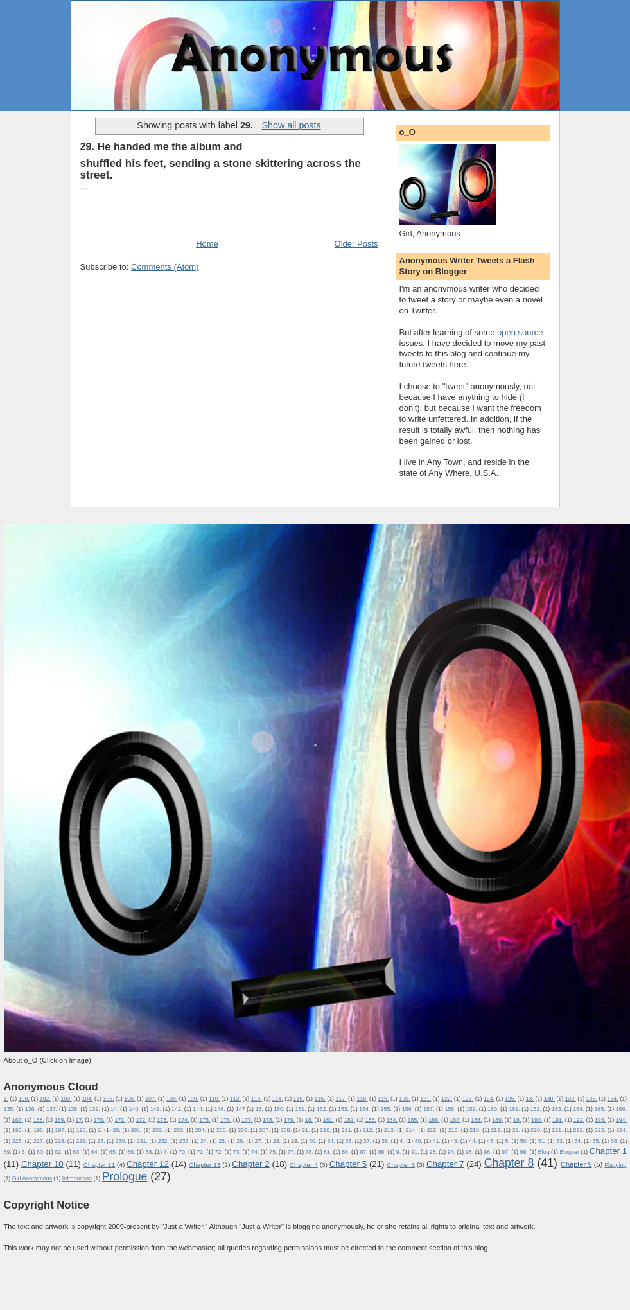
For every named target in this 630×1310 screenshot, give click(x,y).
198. (81, 1130)
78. (309, 1152)
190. (536, 1120)
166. (621, 1109)
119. (383, 1099)
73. (237, 1152)
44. (473, 1141)
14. (114, 1109)
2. (100, 1130)
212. (368, 1130)
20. (116, 1130)
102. (45, 1099)
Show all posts (290, 125)
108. (171, 1099)
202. (157, 1130)
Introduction (77, 1178)
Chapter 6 (401, 1164)
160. (492, 1109)
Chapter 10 (42, 1164)
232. (163, 1141)
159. (471, 1109)
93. (433, 1152)
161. (514, 1109)
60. (40, 1152)
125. (510, 1099)
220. (535, 1130)
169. (60, 1120)
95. (469, 1152)
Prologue (125, 1176)
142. (176, 1109)
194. (621, 1120)
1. (6, 1099)
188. (476, 1120)
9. (398, 1152)
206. (243, 1130)
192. (578, 1120)
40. (418, 1141)
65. (113, 1152)
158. (449, 1109)
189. (497, 1120)
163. (557, 1109)
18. (309, 1120)
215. (432, 1130)
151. (300, 1109)
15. (259, 1109)
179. (289, 1120)
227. (38, 1141)
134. (613, 1099)
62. (58, 1152)
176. (225, 1120)
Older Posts (356, 244)
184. (392, 1120)
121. (425, 1099)
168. (38, 1120)
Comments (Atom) (164, 267)
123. (467, 1099)
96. (487, 1152)
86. (345, 1152)
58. (614, 1141)
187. (455, 1120)
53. (560, 1141)
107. (150, 1099)
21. (306, 1130)
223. (600, 1130)
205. (221, 1130)
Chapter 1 (608, 1151)
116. (320, 1099)
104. (87, 1099)
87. (363, 1152)
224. (621, 1130)
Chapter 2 (250, 1164)
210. (325, 1130)
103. (65, 1099)
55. (596, 1141)
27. (259, 1141)
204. (200, 1130)
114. (277, 1099)
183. (370, 1120)
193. (600, 1120)
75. (273, 1152)
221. (557, 1130)
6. (24, 1152)
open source (520, 332)
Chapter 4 (304, 1164)
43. (455, 1141)
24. (204, 1141)
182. (349, 1120)
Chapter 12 (148, 1164)
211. (347, 1130)
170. (99, 1120)
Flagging (616, 1165)
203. (178, 1130)
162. (535, 1109)
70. (182, 1152)
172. (141, 1120)
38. (385, 1141)
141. (155, 1109)
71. (200, 1152)
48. (490, 1141)
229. (81, 1141)
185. (412, 1120)
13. (530, 1099)
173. (162, 1120)
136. (30, 1109)
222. (578, 1130)
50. (524, 1141)
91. (415, 1152)
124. (489, 1099)
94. (451, 1152)
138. (72, 1109)
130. (549, 1099)
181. (328, 1120)
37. (367, 1141)
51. (542, 1141)
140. (133, 1109)
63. (77, 1152)
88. (382, 1152)
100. (24, 1099)
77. (291, 1152)
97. (505, 1152)
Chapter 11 (99, 1164)
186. (433, 1120)
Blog (544, 1152)
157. (428, 1109)
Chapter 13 (204, 1164)
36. (349, 1141)
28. (277, 1141)
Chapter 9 (576, 1164)
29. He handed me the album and (161, 146)
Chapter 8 (509, 1163)
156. (407, 1109)
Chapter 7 (445, 1164)
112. (235, 1099)
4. (401, 1141)
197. (60, 1130)
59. (8, 1152)
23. (101, 1141)
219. (496, 1130)
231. (142, 1141)
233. (184, 1141)
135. (9, 1109)
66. (131, 1152)
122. (446, 1099)
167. (17, 1120)
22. (516, 1130)
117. (340, 1099)
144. (198, 1109)
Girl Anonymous (32, 1178)
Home (207, 244)
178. (268, 1120)
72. (219, 1152)
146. (219, 1109)
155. (386, 1109)
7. (166, 1152)
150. (279, 1109)
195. (17, 1130)
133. (591, 1099)
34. (331, 1141)
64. (95, 1152)
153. (343, 1109)
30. (313, 1141)
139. (94, 1109)
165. (600, 1109)
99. (524, 1152)
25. (222, 1141)
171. (119, 1120)
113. (256, 1099)
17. (79, 1120)
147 (240, 1109)
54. (578, 1141)
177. (246, 1120)
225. (17, 1141)
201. (136, 1130)
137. (51, 1109)
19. (517, 1120)
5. (507, 1141)
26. (240, 1141)
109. (193, 1099)
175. (204, 1120)
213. (389, 1130)
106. (129, 1099)
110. (214, 1099)
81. (327, 1152)
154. (364, 1109)
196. (38, 1130)
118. (361, 1099)
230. (121, 1141)
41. (437, 1141)
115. (298, 1099)
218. (474, 1130)
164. (578, 1109)
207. (264, 1130)
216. (453, 1130)
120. (404, 1099)
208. (286, 1130)
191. (557, 1120)
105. (108, 1099)
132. (570, 1099)
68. (149, 1152)
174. (183, 1120)
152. (322, 1109)
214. (410, 1130)
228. (60, 1141)
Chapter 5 (348, 1164)
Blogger (569, 1152)
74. (255, 1152)
